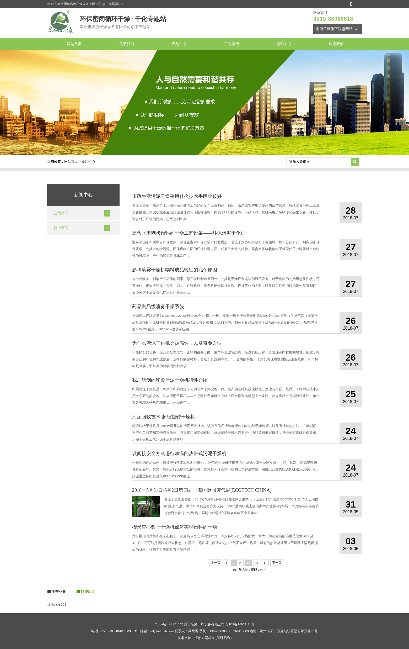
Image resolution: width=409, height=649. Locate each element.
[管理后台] (224, 638)
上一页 (215, 562)
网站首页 (74, 44)
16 (257, 562)
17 (265, 562)
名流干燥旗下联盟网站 (334, 29)
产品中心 (179, 44)
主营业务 (59, 592)
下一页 (277, 562)
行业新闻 (61, 228)
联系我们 (336, 44)
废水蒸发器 (55, 604)
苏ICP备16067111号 (239, 624)
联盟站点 (88, 592)
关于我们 (126, 44)
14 (240, 562)
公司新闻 (61, 213)
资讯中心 (284, 44)
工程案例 (231, 44)
